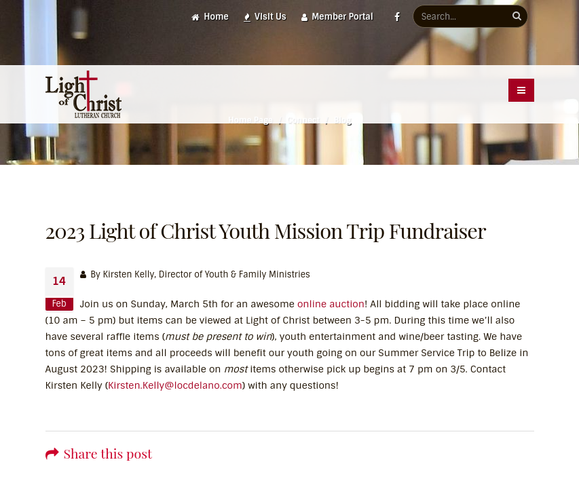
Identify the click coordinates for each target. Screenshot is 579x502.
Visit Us (265, 16)
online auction (331, 304)
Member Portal (337, 16)
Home (210, 16)
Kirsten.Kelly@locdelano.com (175, 385)
